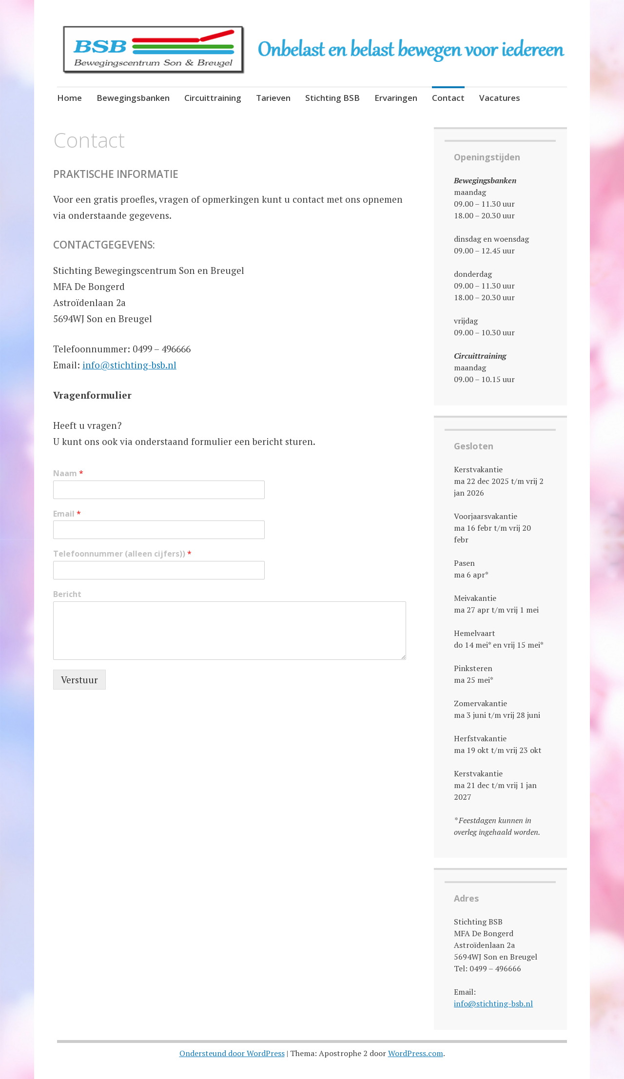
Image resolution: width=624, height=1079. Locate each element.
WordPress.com (415, 1053)
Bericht (67, 594)
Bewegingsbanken (133, 97)
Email (67, 514)
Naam (68, 473)
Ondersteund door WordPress (232, 1053)
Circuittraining (212, 97)
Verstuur (79, 680)
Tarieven (273, 97)
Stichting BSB (332, 97)
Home (69, 97)
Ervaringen (395, 97)
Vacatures (499, 97)
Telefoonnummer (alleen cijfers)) (122, 554)
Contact (448, 97)
